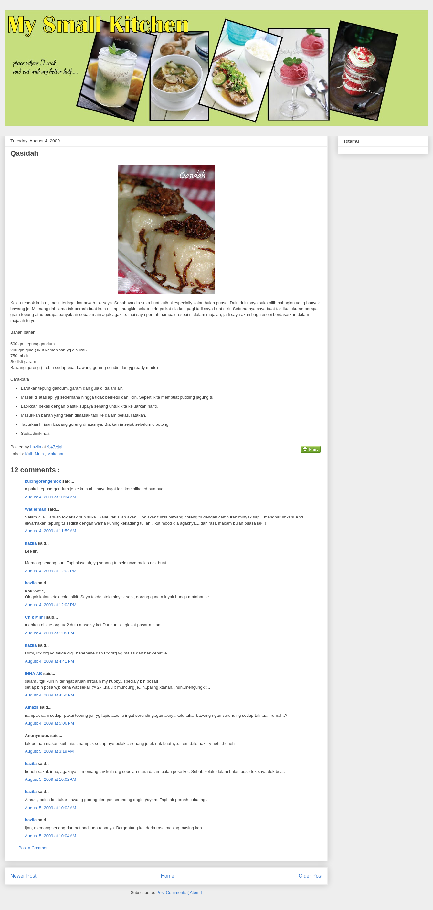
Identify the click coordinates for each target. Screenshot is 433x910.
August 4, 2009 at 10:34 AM (50, 497)
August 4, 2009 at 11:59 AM (50, 530)
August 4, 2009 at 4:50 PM (49, 695)
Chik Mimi (35, 617)
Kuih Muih (35, 453)
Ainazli (32, 707)
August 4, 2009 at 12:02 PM (50, 571)
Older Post (310, 876)
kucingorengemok (43, 481)
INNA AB (34, 673)
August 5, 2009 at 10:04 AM (50, 835)
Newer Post (23, 876)
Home (167, 876)
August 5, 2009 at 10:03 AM (50, 807)
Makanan (55, 453)
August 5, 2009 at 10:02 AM (50, 779)
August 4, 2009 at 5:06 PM (49, 723)
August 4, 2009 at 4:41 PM (49, 661)
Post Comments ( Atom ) (179, 892)
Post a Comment (34, 847)
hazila (31, 543)
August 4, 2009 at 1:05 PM (49, 633)
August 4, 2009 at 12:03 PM (50, 604)
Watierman (36, 509)
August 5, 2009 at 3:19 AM (49, 751)
